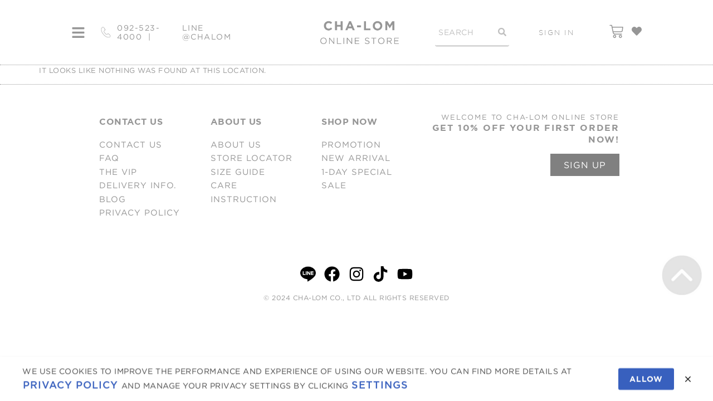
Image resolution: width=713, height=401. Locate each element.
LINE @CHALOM (207, 32)
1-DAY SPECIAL (356, 172)
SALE (333, 185)
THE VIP (118, 172)
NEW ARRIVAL (355, 158)
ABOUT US (236, 144)
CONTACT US (130, 144)
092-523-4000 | (138, 32)
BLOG (112, 199)
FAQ (109, 158)
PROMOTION (351, 144)
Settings (379, 387)
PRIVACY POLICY (139, 212)
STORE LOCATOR (251, 158)
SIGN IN (556, 32)
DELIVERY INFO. (138, 185)
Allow (646, 381)
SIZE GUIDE (238, 172)
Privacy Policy (70, 387)
